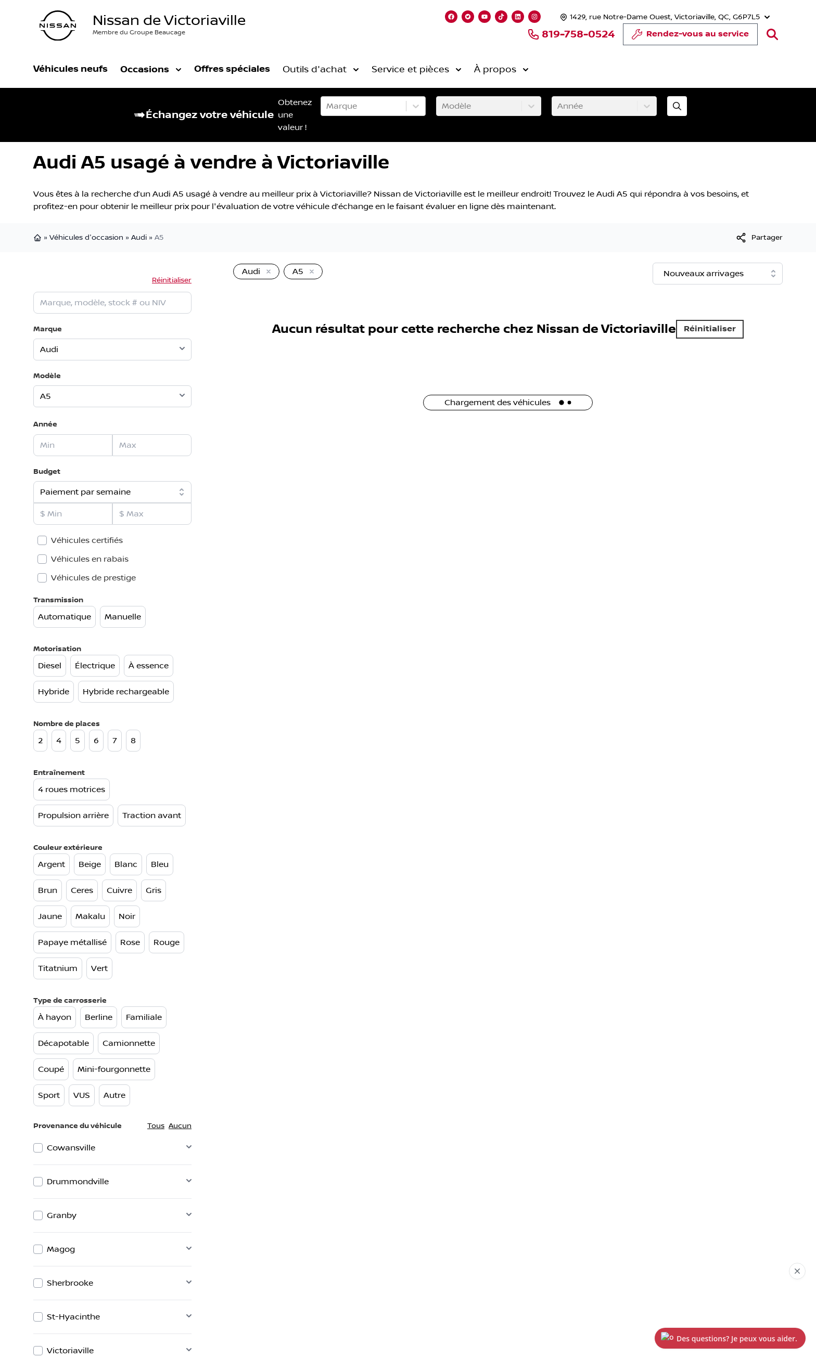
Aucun (180, 1126)
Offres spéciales (232, 68)
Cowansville (71, 1148)
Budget (46, 471)
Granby (61, 1215)
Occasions (151, 69)
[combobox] (327, 106)
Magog (61, 1249)
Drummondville (78, 1181)
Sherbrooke (70, 1283)
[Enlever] (266, 272)
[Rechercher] (772, 34)
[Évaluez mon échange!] (677, 106)
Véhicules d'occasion (86, 238)
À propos (501, 69)
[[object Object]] (759, 237)
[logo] (58, 25)
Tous (155, 1126)
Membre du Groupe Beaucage (139, 32)
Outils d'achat (321, 69)
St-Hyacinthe (73, 1317)
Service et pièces (417, 69)
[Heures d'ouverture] (663, 16)
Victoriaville (70, 1350)
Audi (139, 238)
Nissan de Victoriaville (169, 20)
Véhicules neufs (70, 68)
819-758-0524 (571, 34)
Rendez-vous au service (690, 37)
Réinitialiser (172, 280)
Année (45, 424)
